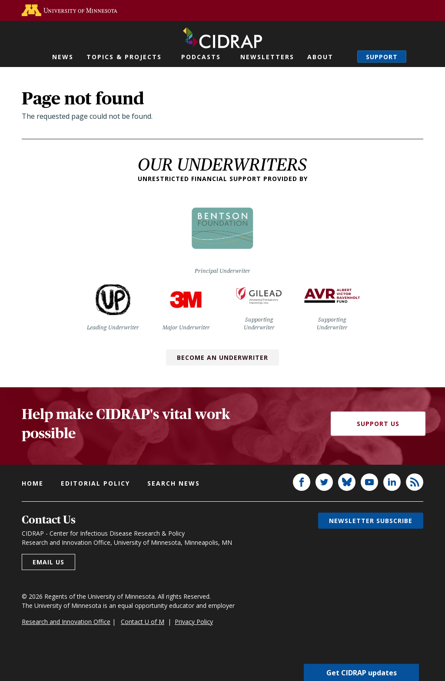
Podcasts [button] (201, 57)
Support (382, 57)
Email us (48, 562)
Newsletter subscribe (370, 521)
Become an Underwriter (222, 357)
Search (351, 56)
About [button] (320, 57)
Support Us (378, 423)
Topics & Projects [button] (124, 57)
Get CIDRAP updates (361, 672)
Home (32, 483)
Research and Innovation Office (66, 621)
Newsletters (267, 57)
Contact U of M (142, 621)
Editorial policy (95, 483)
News (62, 57)
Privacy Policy (194, 621)
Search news (173, 483)
